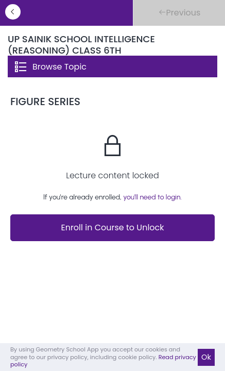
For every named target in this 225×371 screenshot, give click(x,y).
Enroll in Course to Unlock (112, 227)
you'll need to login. (152, 197)
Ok (206, 357)
